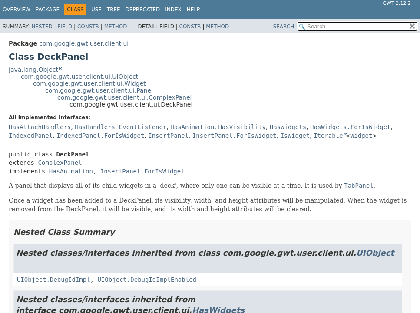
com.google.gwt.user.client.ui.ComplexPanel (124, 97)
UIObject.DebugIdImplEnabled (146, 279)
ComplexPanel (60, 162)
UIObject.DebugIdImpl (53, 279)
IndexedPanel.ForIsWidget (100, 135)
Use (96, 10)
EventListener (143, 126)
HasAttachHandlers (40, 126)
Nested (41, 26)
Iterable (328, 135)
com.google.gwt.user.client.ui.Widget (89, 83)
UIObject (375, 252)
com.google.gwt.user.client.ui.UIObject (79, 76)
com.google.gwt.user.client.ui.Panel (99, 90)
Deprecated (143, 10)
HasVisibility (242, 126)
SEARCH (283, 26)
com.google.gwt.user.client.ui (84, 43)
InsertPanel (168, 135)
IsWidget (295, 135)
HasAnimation (192, 126)
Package (48, 10)
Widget (362, 135)
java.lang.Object (33, 69)
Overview (16, 10)
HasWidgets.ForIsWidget (350, 126)
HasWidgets (288, 126)
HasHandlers (95, 126)
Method (115, 26)
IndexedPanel (31, 135)
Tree (113, 10)
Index (173, 10)
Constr (88, 26)
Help (193, 10)
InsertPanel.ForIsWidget (234, 135)
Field (64, 26)
